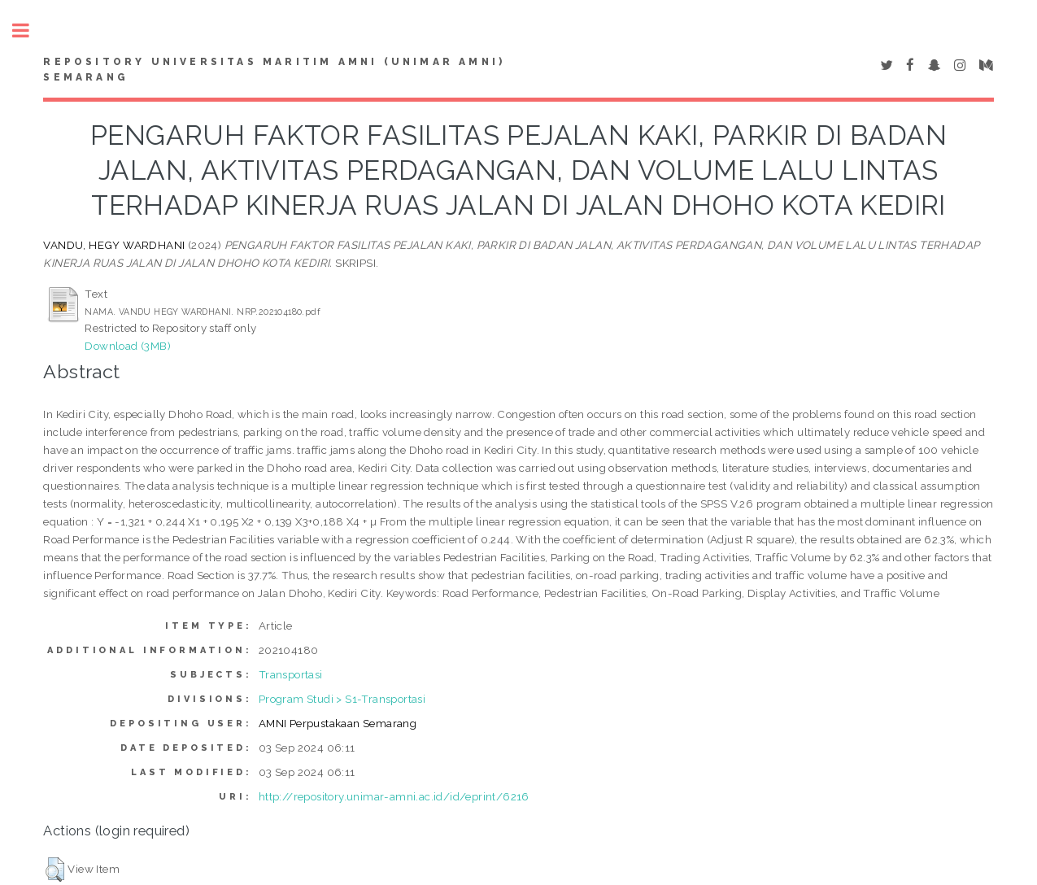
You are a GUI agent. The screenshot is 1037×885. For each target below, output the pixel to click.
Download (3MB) (128, 345)
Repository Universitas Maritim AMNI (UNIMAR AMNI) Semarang (274, 70)
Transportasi (291, 674)
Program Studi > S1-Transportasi (342, 698)
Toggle (29, 30)
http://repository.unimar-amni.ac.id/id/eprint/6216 (394, 796)
